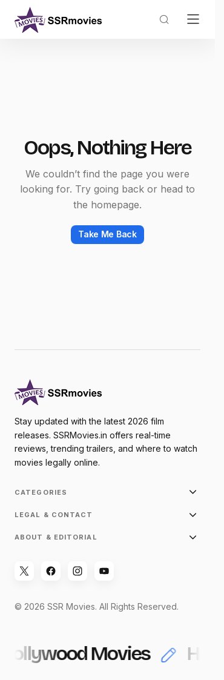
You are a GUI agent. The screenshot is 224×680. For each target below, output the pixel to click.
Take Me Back (107, 234)
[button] (164, 19)
